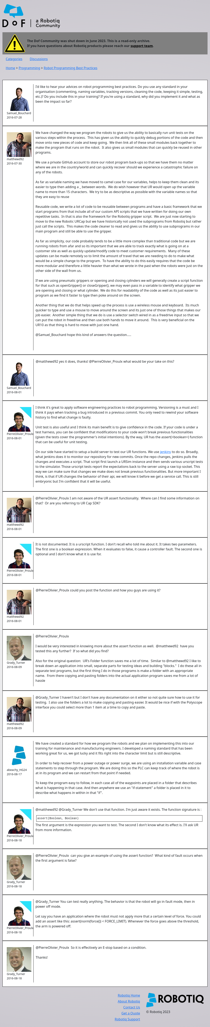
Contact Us (131, 1007)
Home (10, 68)
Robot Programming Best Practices (70, 68)
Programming (29, 68)
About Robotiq (129, 1001)
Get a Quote (130, 1013)
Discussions (39, 59)
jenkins (165, 452)
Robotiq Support (127, 1019)
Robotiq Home (129, 995)
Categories (14, 59)
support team (141, 46)
